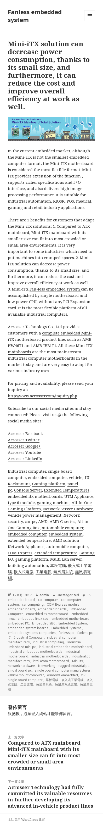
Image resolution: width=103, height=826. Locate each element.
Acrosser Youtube (24, 452)
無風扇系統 (63, 571)
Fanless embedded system (35, 16)
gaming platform (31, 559)
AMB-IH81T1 (44, 345)
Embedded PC (18, 623)
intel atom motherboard (51, 661)
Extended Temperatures (66, 490)
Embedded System (73, 623)
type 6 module (21, 502)
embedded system (66, 534)
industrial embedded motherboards (35, 651)
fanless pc (66, 632)
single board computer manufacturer (62, 670)
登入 (35, 713)
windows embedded (62, 675)
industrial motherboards (49, 656)
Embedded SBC (43, 623)
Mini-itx (77, 661)
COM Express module (63, 604)
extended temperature (29, 540)
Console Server (28, 490)
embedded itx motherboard (47, 614)
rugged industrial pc (74, 665)
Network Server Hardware (68, 508)
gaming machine (53, 502)
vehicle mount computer (26, 675)
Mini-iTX (24, 157)
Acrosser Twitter (23, 439)
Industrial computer (27, 471)
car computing (33, 604)
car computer (48, 600)
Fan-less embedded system (55, 289)
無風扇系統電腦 (66, 684)
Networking (46, 665)
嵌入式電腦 (23, 571)
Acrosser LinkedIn (25, 458)
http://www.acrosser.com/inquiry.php (42, 395)
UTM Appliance (78, 496)
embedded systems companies (32, 632)
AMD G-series (62, 521)
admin (44, 595)
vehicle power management (34, 515)
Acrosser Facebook (25, 433)
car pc (30, 521)
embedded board (21, 609)
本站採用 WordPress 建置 (26, 819)
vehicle (75, 477)
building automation (28, 565)
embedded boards (52, 609)
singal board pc (20, 670)
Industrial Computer (29, 637)
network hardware (21, 665)
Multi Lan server (66, 559)
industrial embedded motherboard (65, 647)
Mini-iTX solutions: (33, 226)
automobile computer (62, 527)
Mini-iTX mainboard (51, 232)
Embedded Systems (67, 628)
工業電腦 (43, 571)
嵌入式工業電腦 (72, 680)
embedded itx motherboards (35, 496)
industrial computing (48, 642)
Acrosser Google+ (24, 446)
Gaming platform (48, 483)
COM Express (20, 552)
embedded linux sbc (33, 618)
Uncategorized (68, 595)
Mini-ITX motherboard (72, 163)
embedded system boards (28, 628)
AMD (43, 521)
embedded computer (47, 477)
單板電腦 (58, 565)
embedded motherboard (70, 618)
